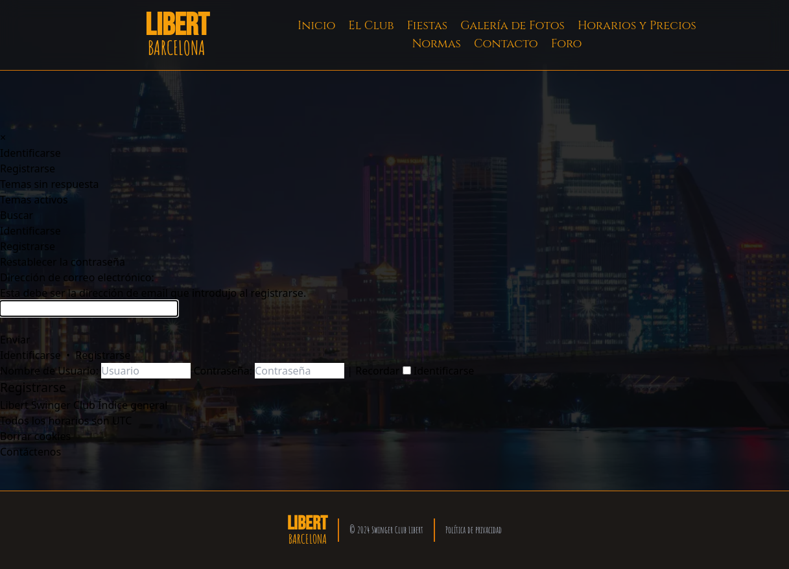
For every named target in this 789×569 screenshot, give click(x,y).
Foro (566, 44)
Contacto (506, 44)
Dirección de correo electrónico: (77, 277)
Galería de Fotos (512, 25)
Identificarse (30, 355)
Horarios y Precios (637, 25)
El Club (371, 25)
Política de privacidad (473, 529)
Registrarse (102, 355)
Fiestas (427, 25)
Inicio (316, 25)
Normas (436, 44)
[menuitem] (30, 153)
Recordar (382, 371)
